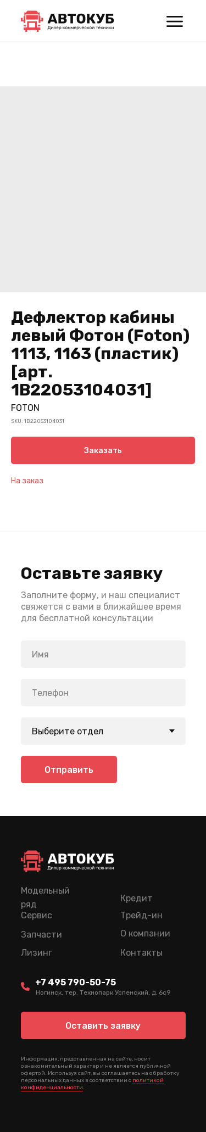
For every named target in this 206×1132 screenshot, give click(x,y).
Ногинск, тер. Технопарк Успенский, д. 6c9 (103, 992)
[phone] (103, 692)
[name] (103, 654)
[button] (103, 1025)
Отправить (68, 770)
